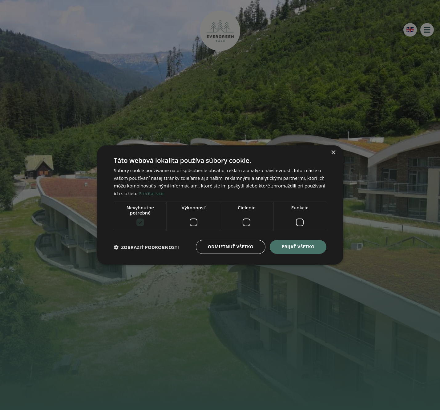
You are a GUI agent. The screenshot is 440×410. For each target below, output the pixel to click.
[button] (146, 247)
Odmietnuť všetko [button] (231, 247)
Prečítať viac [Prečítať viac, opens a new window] (151, 193)
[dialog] (220, 205)
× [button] (333, 152)
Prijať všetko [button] (297, 247)
